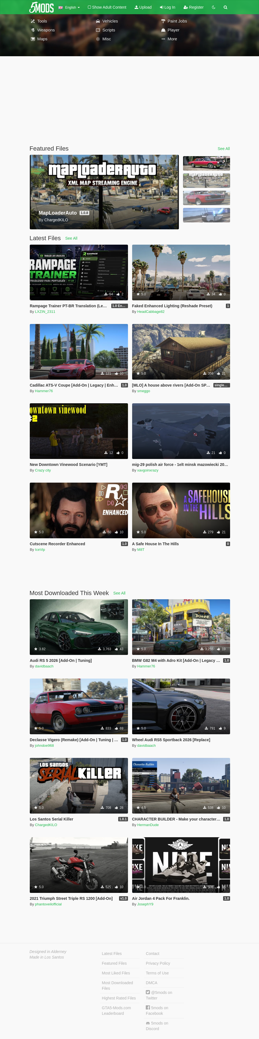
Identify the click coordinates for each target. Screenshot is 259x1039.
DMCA (151, 983)
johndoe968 (44, 745)
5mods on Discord (157, 1026)
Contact (152, 953)
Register (194, 7)
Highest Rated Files (119, 998)
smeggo (143, 391)
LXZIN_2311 (45, 312)
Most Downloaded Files (117, 986)
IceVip (40, 549)
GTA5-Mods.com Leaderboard (116, 1011)
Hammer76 (44, 391)
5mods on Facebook (157, 1010)
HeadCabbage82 (150, 312)
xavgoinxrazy (147, 470)
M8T (140, 549)
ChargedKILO (46, 825)
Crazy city (43, 470)
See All (224, 148)
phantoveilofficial (48, 904)
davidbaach (44, 666)
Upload (143, 7)
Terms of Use (157, 973)
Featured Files (114, 963)
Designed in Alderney (47, 951)
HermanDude (148, 825)
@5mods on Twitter (159, 995)
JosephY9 (145, 904)
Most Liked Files (116, 973)
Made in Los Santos (46, 957)
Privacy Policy (158, 963)
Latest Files (112, 953)
